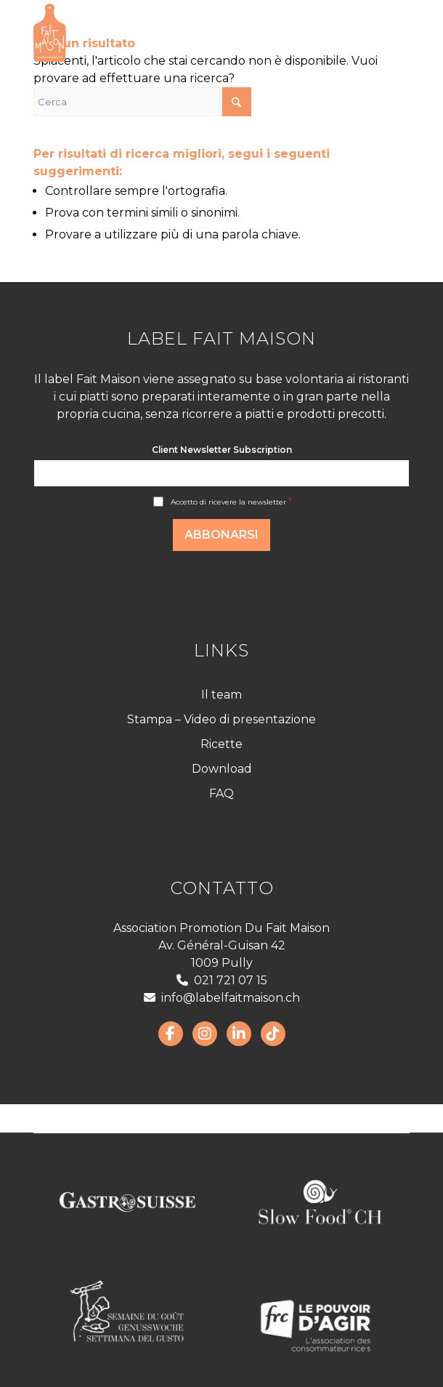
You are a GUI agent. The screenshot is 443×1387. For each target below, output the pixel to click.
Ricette (221, 744)
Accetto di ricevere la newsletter (231, 502)
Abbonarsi (221, 535)
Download (222, 769)
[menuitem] (390, 32)
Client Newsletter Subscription (222, 449)
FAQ (221, 793)
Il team (221, 694)
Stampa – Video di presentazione (221, 719)
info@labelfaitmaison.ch (222, 998)
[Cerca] (142, 101)
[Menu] (390, 32)
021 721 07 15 (221, 980)
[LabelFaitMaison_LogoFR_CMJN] (184, 33)
